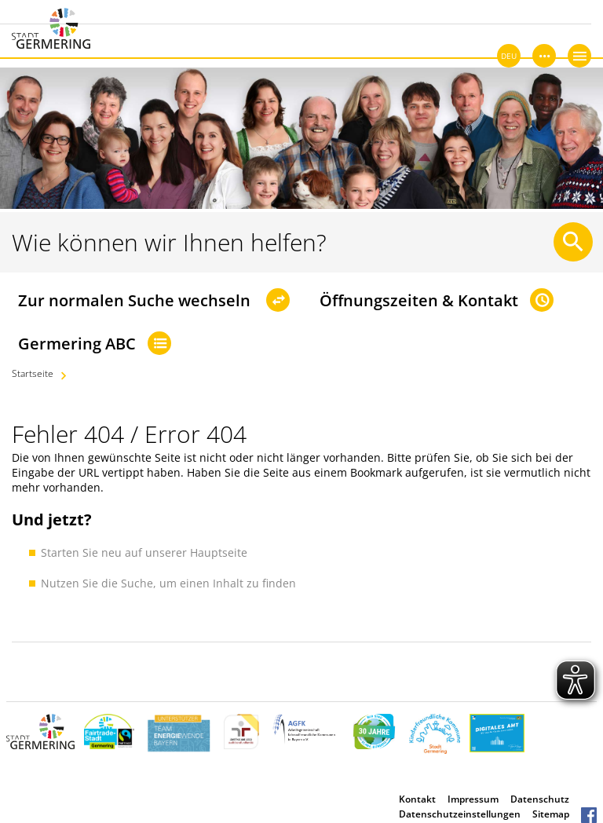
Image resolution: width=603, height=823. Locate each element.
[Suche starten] (573, 242)
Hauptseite (218, 552)
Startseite (32, 373)
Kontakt (417, 799)
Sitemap (550, 814)
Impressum (473, 799)
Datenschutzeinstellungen (460, 814)
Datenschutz (539, 799)
